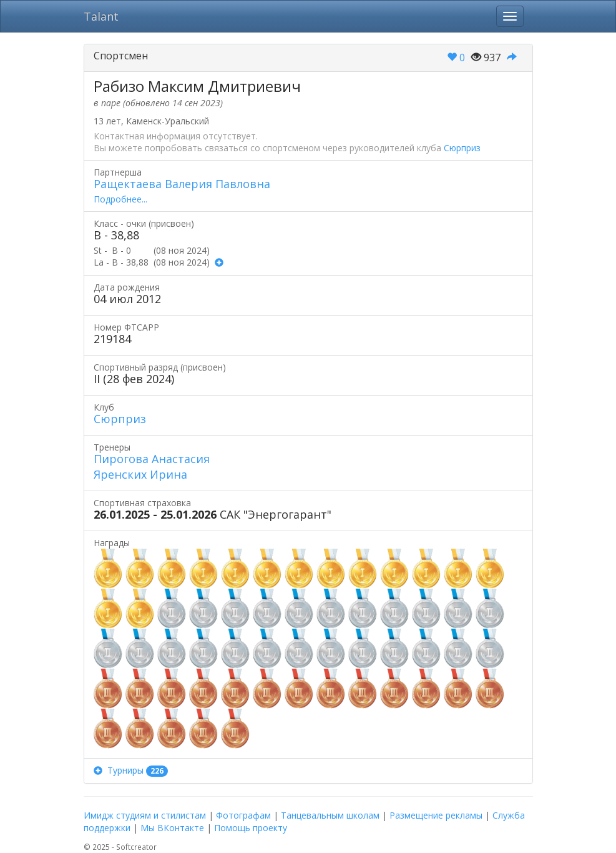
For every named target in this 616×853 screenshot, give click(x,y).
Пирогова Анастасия (152, 458)
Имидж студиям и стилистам (145, 815)
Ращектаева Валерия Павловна (182, 183)
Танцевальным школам (330, 815)
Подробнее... (120, 199)
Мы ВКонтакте (172, 828)
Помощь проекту (250, 828)
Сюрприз (462, 148)
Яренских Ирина (140, 474)
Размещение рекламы (435, 815)
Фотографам (243, 815)
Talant (101, 16)
